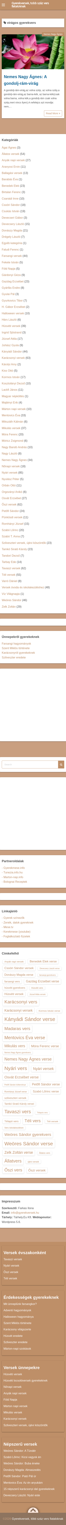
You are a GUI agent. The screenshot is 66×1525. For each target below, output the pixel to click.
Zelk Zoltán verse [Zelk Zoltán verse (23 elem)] (18, 1152)
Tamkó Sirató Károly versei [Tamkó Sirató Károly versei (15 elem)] (19, 1103)
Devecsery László (13, 224)
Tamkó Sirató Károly (14, 549)
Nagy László (9, 453)
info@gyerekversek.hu (25, 1212)
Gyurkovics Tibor (12, 300)
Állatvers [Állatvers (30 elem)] (13, 1160)
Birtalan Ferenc (11, 192)
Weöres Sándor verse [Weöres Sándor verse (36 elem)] (28, 1143)
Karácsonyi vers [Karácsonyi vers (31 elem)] (20, 1001)
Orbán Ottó (9, 485)
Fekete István (10, 262)
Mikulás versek (11, 428)
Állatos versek (10, 153)
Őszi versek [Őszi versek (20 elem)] (37, 1170)
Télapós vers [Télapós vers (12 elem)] (42, 1113)
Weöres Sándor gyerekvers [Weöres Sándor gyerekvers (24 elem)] (27, 1134)
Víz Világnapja (11, 593)
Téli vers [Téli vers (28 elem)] (33, 1120)
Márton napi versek (14, 409)
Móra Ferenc (10, 434)
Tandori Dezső (11, 555)
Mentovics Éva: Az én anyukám (23, 1482)
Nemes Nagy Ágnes (53, 34)
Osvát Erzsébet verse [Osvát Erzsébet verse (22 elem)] (21, 1077)
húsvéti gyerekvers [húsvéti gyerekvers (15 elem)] (14, 987)
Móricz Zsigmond (12, 440)
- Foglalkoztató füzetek (16, 936)
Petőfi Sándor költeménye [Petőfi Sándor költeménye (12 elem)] (15, 1085)
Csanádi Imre (10, 198)
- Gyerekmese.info (13, 867)
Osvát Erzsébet (11, 498)
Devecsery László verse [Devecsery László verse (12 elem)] (49, 968)
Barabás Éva (10, 179)
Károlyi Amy (9, 364)
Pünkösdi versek (12, 517)
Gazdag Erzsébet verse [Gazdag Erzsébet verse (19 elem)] (42, 981)
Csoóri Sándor (11, 204)
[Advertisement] (33, 705)
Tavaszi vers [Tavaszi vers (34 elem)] (17, 1111)
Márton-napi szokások (17, 1348)
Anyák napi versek (13, 160)
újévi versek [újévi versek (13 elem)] (33, 1162)
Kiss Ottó (7, 370)
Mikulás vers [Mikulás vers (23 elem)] (14, 1046)
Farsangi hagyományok (16, 643)
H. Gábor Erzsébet (13, 306)
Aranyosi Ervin (11, 166)
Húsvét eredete (13, 1335)
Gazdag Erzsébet (13, 281)
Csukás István (10, 211)
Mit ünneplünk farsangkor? (20, 1303)
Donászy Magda (12, 230)
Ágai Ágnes (9, 147)
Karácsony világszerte (17, 1329)
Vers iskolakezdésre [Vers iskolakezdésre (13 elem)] (14, 1128)
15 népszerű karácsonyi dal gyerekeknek (29, 1489)
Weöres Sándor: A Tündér (20, 1450)
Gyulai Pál (8, 294)
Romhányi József (12, 523)
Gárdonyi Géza (11, 274)
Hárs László (9, 319)
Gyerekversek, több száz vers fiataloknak (30, 5)
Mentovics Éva (11, 415)
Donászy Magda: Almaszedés (22, 1469)
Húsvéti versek (11, 325)
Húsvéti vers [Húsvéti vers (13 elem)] (37, 988)
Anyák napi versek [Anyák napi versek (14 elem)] (14, 961)
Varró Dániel (9, 581)
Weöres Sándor (11, 600)
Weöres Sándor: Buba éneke (22, 1463)
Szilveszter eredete (14, 657)
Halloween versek (13, 313)
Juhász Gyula (10, 345)
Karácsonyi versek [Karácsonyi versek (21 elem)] (18, 1010)
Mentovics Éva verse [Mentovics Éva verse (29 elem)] (24, 1037)
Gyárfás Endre (11, 287)
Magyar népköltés (13, 396)
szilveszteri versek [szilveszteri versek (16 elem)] (15, 1097)
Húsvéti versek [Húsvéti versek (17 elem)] (13, 994)
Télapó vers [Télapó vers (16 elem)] (11, 1121)
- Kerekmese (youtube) (16, 931)
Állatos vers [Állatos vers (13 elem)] (44, 1153)
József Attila (9, 338)
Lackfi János (9, 389)
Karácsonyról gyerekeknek (18, 652)
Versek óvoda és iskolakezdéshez (23, 587)
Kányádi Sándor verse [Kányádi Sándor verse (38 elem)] (29, 1019)
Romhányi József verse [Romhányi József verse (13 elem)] (15, 1091)
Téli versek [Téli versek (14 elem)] (52, 1121)
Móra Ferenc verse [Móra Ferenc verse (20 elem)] (45, 1046)
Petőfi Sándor (10, 511)
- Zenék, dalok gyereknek (17, 922)
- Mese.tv (7, 927)
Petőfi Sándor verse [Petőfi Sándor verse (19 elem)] (46, 1084)
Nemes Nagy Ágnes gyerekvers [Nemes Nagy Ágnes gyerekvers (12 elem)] (17, 1052)
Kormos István (11, 377)
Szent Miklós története (16, 648)
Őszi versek (9, 504)
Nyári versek (9, 472)
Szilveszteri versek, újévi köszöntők (24, 542)
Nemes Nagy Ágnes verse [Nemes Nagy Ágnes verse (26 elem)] (28, 1059)
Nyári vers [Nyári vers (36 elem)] (15, 1068)
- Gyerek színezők (13, 917)
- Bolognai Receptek (14, 881)
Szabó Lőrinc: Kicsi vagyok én (22, 1457)
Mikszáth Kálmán (12, 421)
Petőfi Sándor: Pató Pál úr (20, 1476)
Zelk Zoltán (9, 606)
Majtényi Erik (10, 402)
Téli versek (8, 574)
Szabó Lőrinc (10, 530)
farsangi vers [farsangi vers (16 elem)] (12, 981)
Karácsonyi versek (13, 357)
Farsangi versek (12, 255)
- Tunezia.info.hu (12, 872)
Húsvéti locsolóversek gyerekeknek (26, 1380)
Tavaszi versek (11, 568)
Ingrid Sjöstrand (11, 332)
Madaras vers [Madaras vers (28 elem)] (17, 1028)
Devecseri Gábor (12, 217)
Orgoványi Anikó (12, 491)
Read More (53, 113)
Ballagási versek (12, 173)
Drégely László (11, 236)
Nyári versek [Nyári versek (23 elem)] (43, 1069)
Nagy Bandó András (14, 447)
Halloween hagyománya (19, 1316)
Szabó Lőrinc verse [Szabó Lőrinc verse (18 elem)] (46, 1091)
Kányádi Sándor (12, 351)
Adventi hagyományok (17, 1310)
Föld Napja (8, 268)
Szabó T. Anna (11, 536)
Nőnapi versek (11, 466)
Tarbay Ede (9, 561)
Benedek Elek (10, 185)
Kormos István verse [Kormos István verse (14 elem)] (49, 1011)
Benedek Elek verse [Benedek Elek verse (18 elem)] (43, 961)
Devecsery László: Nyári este (22, 1495)
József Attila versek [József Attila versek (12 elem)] (38, 994)
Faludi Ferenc (10, 249)
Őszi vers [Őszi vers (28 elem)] (13, 1170)
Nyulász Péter (10, 479)
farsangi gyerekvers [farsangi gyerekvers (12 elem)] (47, 975)
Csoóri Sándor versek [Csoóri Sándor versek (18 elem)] (19, 968)
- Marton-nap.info (12, 877)
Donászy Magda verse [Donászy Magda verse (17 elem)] (18, 974)
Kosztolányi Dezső (13, 383)
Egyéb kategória (12, 243)
